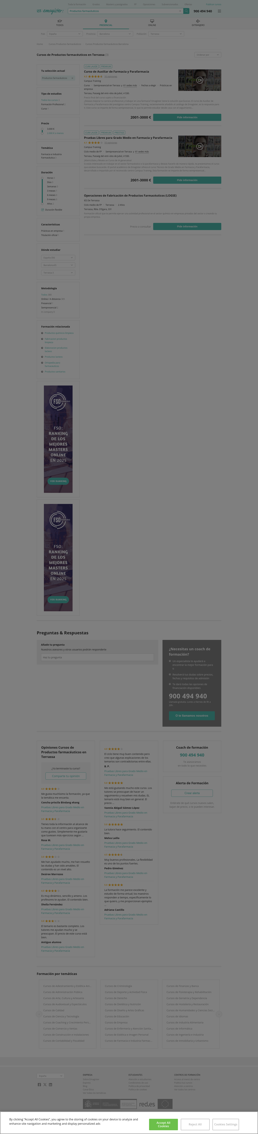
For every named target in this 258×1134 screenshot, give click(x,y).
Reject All (195, 1124)
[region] (129, 1122)
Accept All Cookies (163, 1124)
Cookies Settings (225, 1124)
